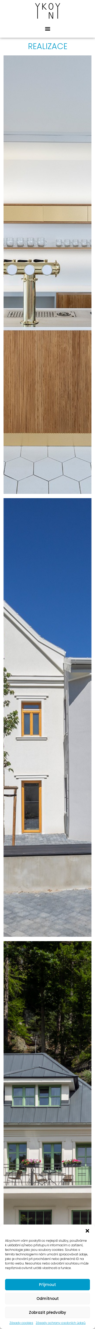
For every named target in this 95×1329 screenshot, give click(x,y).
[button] (87, 1230)
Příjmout (47, 1284)
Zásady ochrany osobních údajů (61, 1323)
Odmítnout (47, 1298)
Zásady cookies (21, 1323)
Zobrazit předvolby (47, 1312)
